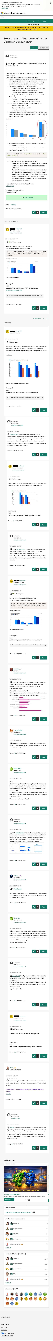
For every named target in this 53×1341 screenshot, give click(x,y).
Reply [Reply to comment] (43, 308)
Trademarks (4, 1330)
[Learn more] (11, 1199)
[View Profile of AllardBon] (16, 669)
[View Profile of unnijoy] (16, 876)
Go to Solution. (29, 198)
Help (39, 21)
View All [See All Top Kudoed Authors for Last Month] (8, 1248)
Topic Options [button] (43, 48)
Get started (33, 29)
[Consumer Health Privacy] (26, 1336)
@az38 (12, 1128)
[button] (34, 47)
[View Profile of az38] (11, 1068)
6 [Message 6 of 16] (13, 521)
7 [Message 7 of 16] (14, 565)
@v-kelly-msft (14, 435)
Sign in (34, 21)
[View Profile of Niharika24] (17, 919)
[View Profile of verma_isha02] (17, 769)
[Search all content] (39, 24)
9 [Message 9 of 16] (14, 1001)
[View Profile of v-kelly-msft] (19, 229)
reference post (10, 186)
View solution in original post (14, 291)
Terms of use (4, 1328)
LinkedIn (8, 1094)
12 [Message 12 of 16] (15, 903)
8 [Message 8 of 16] (14, 654)
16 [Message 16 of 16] (15, 715)
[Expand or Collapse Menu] (2, 17)
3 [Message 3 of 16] (12, 1144)
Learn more (5, 8)
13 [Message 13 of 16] (15, 861)
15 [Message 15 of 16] (15, 754)
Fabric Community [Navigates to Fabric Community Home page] (19, 13)
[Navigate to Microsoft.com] (5, 13)
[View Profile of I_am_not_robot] (18, 731)
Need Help (13, 204)
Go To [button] (44, 21)
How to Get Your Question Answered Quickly (18, 1213)
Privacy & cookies (5, 1325)
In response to (16, 233)
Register (28, 21)
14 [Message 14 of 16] (15, 805)
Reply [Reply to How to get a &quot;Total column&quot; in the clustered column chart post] (43, 212)
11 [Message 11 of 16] (15, 948)
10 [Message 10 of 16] (15, 1052)
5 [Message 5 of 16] (12, 451)
